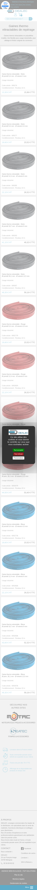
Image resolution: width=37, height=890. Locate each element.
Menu (27, 887)
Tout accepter (18, 450)
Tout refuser (18, 454)
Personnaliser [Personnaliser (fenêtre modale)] (18, 458)
